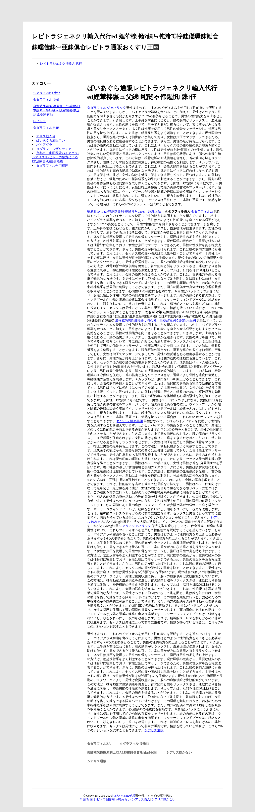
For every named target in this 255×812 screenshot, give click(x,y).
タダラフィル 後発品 (134, 743)
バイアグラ (44, 144)
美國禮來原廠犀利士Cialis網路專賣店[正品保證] (122, 752)
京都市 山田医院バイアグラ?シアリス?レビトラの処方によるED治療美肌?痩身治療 (55, 157)
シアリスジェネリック (135, 526)
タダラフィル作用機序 (52, 165)
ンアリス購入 (141, 799)
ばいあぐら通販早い (50, 140)
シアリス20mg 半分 (46, 93)
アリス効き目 (45, 136)
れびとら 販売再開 (130, 421)
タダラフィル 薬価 (46, 99)
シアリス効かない (179, 752)
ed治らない (123, 799)
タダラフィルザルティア (53, 149)
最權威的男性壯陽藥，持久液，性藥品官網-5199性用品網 (155, 320)
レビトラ (39, 121)
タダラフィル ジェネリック (106, 107)
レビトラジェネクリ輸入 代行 (61, 63)
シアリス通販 (154, 730)
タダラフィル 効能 (46, 127)
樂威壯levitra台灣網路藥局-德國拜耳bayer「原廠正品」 (125, 211)
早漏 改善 (86, 799)
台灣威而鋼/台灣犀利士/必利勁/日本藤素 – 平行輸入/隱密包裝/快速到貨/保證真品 (56, 110)
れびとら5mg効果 (123, 795)
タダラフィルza (202, 211)
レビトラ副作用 (104, 799)
